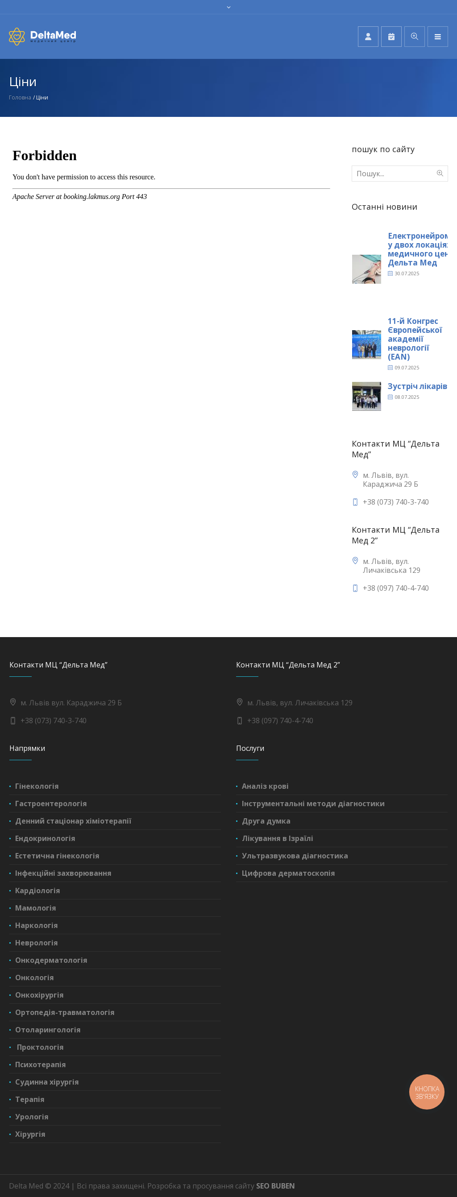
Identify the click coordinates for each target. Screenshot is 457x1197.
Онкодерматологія (51, 960)
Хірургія (30, 1134)
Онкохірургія (39, 995)
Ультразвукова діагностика (295, 856)
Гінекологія (37, 786)
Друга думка (266, 821)
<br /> (171, 322)
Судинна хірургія (47, 1082)
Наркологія (36, 925)
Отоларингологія (48, 1030)
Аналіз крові (265, 786)
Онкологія (34, 977)
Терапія (30, 1099)
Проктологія (39, 1047)
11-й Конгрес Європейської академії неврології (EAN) (415, 339)
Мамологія (35, 908)
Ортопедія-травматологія (65, 1012)
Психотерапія (40, 1064)
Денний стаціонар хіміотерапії (73, 821)
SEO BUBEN (275, 1186)
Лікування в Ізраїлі (277, 838)
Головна (20, 97)
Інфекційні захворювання (63, 873)
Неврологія (36, 943)
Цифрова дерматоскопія (288, 873)
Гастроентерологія (51, 803)
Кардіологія (37, 890)
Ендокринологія (45, 838)
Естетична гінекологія (57, 856)
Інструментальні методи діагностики (313, 803)
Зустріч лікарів (417, 386)
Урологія (32, 1117)
